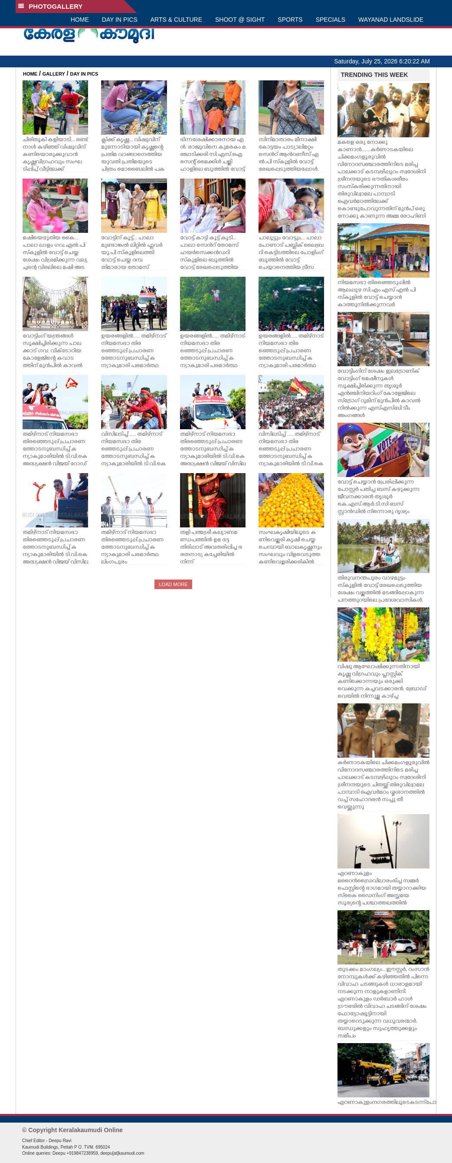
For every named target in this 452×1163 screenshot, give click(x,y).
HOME (80, 19)
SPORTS (290, 19)
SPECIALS (330, 19)
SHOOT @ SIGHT (240, 19)
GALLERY (54, 73)
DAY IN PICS (120, 19)
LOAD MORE (173, 584)
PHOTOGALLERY (50, 6)
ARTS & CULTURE (176, 19)
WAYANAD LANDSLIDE (390, 19)
